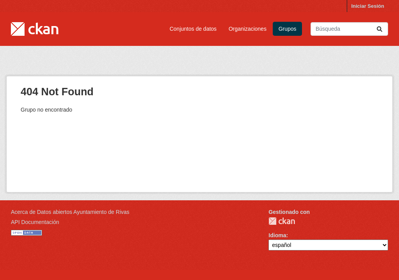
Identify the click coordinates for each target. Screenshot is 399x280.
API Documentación (35, 222)
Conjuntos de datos (193, 29)
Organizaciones (248, 29)
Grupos (288, 29)
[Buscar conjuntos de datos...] (349, 29)
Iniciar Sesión (367, 6)
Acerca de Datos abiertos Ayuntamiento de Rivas (70, 212)
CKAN (281, 221)
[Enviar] (379, 29)
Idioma (277, 235)
